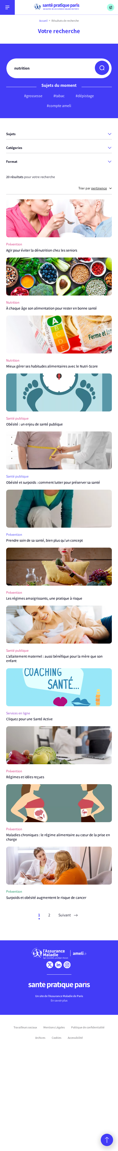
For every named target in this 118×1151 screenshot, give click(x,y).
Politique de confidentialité (87, 1027)
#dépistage (85, 95)
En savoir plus (59, 1000)
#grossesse (33, 95)
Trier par (95, 188)
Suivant (68, 915)
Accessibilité (75, 1038)
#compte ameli (59, 105)
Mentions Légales (54, 1027)
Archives (40, 1038)
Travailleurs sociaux (25, 1027)
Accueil (43, 20)
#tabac (59, 95)
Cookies (56, 1038)
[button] (102, 67)
